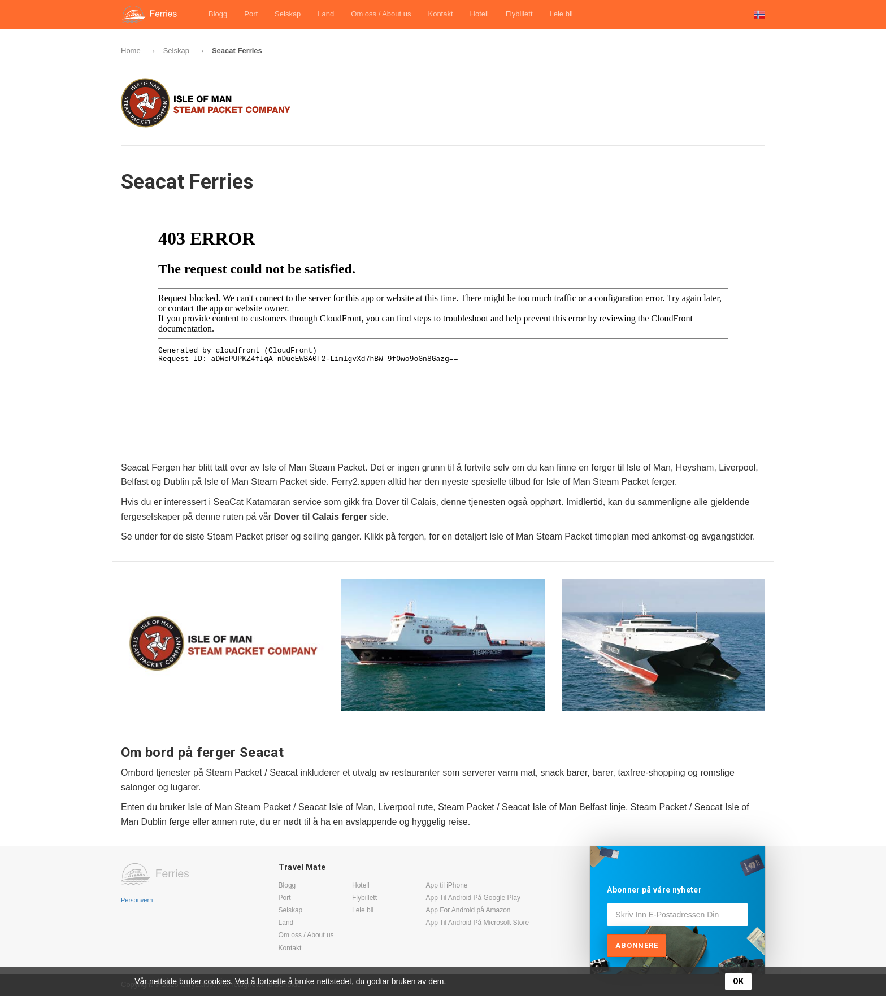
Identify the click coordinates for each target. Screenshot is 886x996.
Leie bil (561, 14)
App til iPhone (446, 885)
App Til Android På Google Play (472, 898)
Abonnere (636, 945)
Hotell (479, 14)
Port (251, 14)
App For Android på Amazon (467, 910)
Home (131, 50)
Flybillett (519, 14)
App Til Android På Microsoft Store (477, 923)
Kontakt (440, 14)
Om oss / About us (381, 14)
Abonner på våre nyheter (654, 889)
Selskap (288, 14)
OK (738, 981)
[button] (759, 14)
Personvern (137, 900)
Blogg (218, 14)
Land (326, 14)
